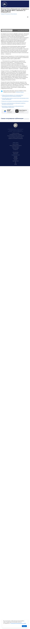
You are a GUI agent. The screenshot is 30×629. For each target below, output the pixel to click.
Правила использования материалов (15, 138)
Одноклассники (16, 160)
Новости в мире (15, 148)
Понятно (24, 626)
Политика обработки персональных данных (15, 135)
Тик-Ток (15, 159)
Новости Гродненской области (16, 145)
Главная (3, 13)
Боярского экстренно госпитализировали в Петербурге (15, 101)
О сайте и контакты (15, 133)
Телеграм (15, 156)
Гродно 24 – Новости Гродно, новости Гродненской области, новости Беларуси (4, 4)
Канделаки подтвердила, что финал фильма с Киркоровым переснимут (13, 107)
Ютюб (15, 164)
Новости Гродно (15, 144)
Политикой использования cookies (18, 623)
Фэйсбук (15, 157)
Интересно (8, 13)
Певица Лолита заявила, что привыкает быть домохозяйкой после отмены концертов (12, 96)
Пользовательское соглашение (15, 134)
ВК (15, 162)
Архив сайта (15, 153)
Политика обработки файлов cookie (16, 137)
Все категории (15, 152)
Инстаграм (15, 158)
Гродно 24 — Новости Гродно (15, 125)
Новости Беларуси (15, 146)
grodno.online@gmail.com (18, 131)
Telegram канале (20, 92)
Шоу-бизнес (14, 13)
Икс (15, 163)
